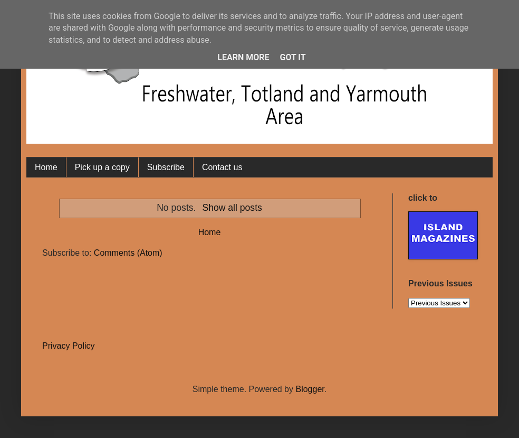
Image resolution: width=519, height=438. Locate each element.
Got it (292, 57)
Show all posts (232, 207)
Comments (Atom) (128, 252)
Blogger (309, 389)
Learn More (243, 57)
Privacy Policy (68, 345)
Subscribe (166, 167)
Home (46, 167)
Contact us (222, 167)
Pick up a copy (102, 167)
